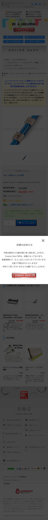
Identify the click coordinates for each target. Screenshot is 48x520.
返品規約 (7, 484)
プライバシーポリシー (12, 480)
